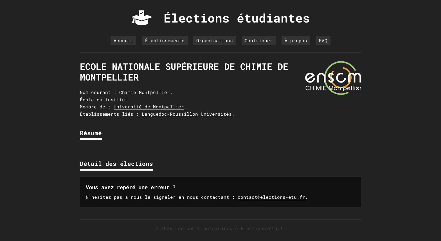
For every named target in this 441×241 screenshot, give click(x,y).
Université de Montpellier (149, 107)
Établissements (164, 40)
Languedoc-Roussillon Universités (187, 114)
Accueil (123, 40)
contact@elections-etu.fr (271, 197)
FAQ (323, 40)
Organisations (214, 40)
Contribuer (259, 40)
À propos (296, 40)
